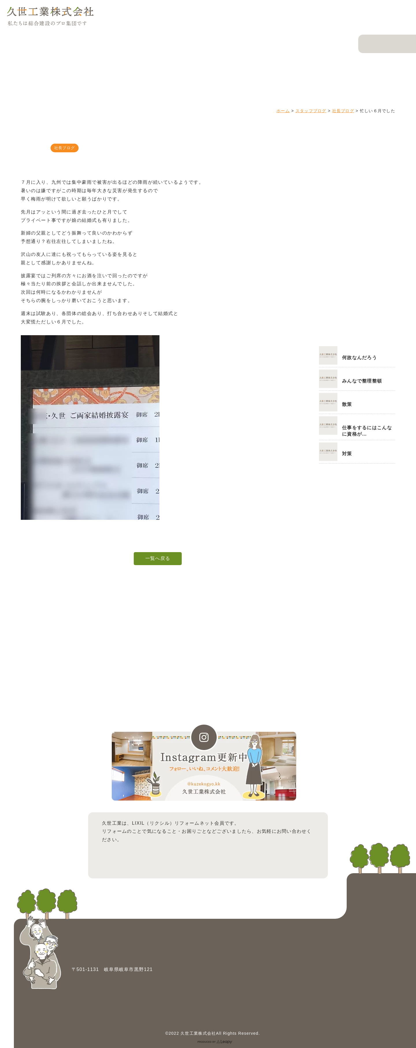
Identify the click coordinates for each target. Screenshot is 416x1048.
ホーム (283, 110)
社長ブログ (343, 110)
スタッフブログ (311, 110)
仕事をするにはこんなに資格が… (367, 430)
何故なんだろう (359, 357)
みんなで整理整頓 (362, 380)
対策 (347, 453)
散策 (347, 404)
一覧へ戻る (157, 558)
